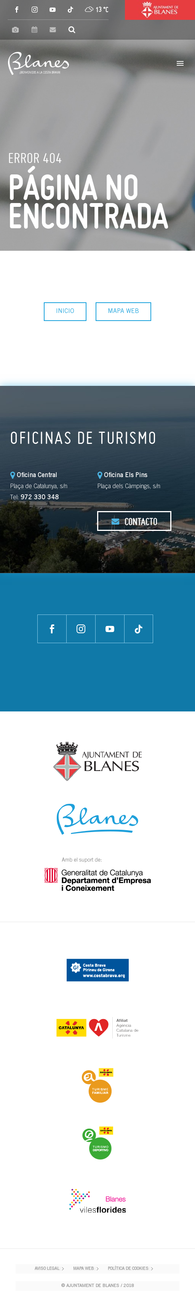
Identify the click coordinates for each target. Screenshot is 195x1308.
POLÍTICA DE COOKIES (128, 1269)
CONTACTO (134, 521)
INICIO (65, 311)
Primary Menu (180, 63)
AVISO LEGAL (47, 1269)
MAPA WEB (123, 311)
